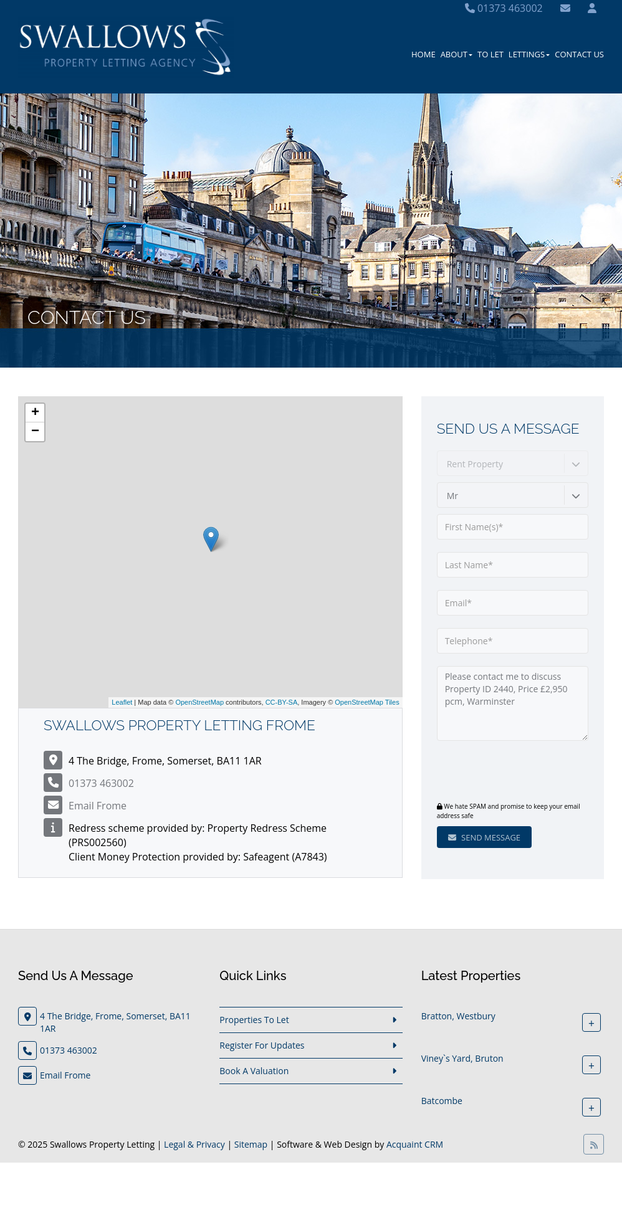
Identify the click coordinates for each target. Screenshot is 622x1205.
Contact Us (579, 54)
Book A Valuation (254, 1071)
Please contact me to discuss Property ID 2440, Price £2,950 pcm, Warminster (512, 703)
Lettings (529, 54)
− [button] (35, 431)
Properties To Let (254, 1020)
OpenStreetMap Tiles (367, 702)
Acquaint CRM (414, 1144)
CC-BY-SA (282, 702)
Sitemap (250, 1144)
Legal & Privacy (194, 1144)
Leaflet (122, 702)
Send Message (484, 837)
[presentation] (512, 772)
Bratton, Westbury (458, 1016)
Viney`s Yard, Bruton (462, 1058)
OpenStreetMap (199, 702)
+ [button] (35, 413)
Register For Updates (261, 1045)
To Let (490, 54)
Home (423, 54)
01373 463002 (504, 8)
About (456, 54)
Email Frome (98, 805)
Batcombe (441, 1101)
